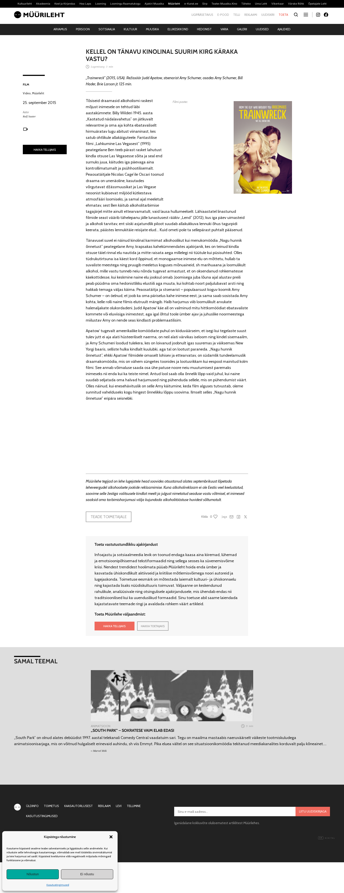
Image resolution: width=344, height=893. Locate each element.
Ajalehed (284, 29)
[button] (111, 837)
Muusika (152, 29)
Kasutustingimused (58, 884)
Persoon (83, 29)
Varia (224, 29)
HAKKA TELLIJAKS (45, 149)
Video (27, 93)
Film (26, 84)
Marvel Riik (100, 750)
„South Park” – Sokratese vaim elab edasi (132, 730)
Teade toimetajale (109, 516)
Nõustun (33, 874)
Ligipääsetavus (202, 14)
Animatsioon (100, 726)
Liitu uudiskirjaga (312, 811)
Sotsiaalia (107, 29)
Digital (326, 838)
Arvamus (60, 29)
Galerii (242, 29)
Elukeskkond (178, 29)
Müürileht (38, 93)
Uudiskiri (267, 14)
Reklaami (250, 14)
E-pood (223, 14)
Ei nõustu (87, 874)
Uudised (262, 29)
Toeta (283, 14)
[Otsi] (295, 14)
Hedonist (204, 29)
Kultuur (130, 29)
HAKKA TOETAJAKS (153, 626)
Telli (236, 14)
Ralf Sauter (29, 116)
